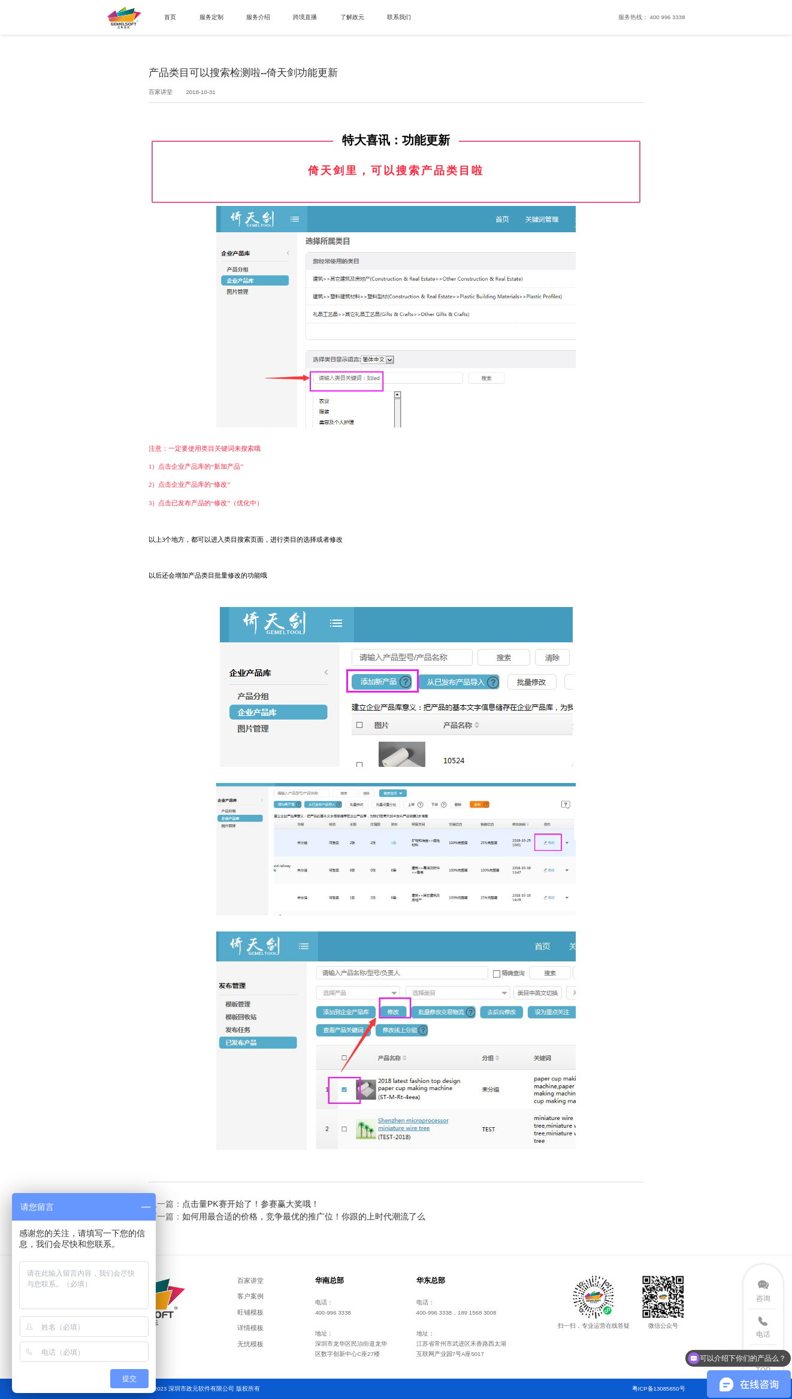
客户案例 (250, 1296)
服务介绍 (258, 17)
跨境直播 (305, 17)
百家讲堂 (250, 1280)
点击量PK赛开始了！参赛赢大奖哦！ (250, 1204)
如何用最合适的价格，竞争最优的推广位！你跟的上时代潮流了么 (303, 1216)
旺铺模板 (250, 1312)
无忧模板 (250, 1344)
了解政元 (352, 17)
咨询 (763, 1298)
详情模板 (250, 1327)
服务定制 (211, 17)
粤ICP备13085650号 (658, 1388)
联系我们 (399, 17)
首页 (170, 17)
